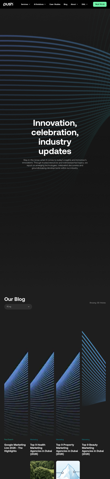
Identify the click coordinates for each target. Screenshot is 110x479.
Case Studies (54, 4)
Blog (65, 4)
